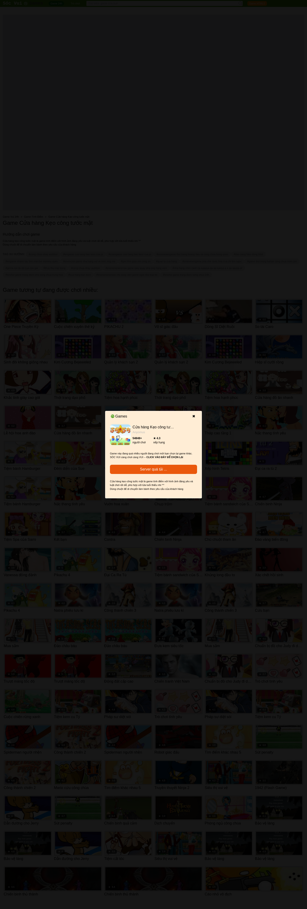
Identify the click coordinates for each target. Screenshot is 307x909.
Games (119, 416)
